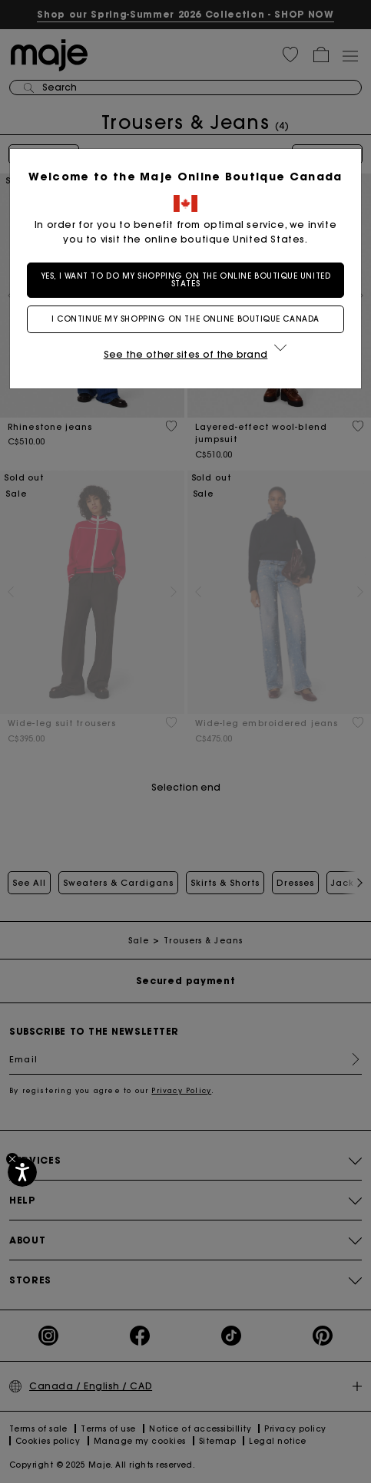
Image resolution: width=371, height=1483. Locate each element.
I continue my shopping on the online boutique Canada (185, 319)
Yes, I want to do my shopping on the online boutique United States (185, 280)
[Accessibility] (22, 1172)
